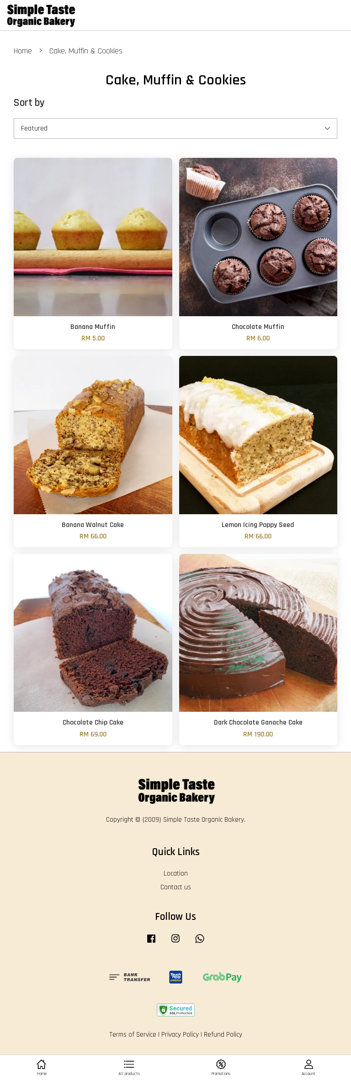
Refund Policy (223, 1034)
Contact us (175, 887)
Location (176, 873)
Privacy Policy (180, 1034)
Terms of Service (132, 1034)
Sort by (29, 103)
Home (23, 51)
